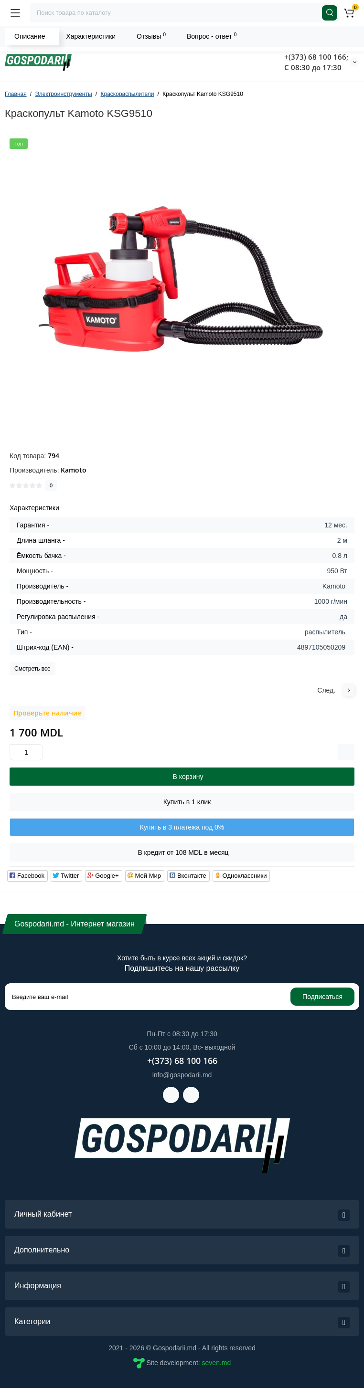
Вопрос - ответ (211, 36)
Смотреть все (32, 668)
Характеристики (91, 36)
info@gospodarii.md (182, 1075)
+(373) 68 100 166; (316, 57)
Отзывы (151, 36)
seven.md (216, 1363)
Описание (29, 36)
